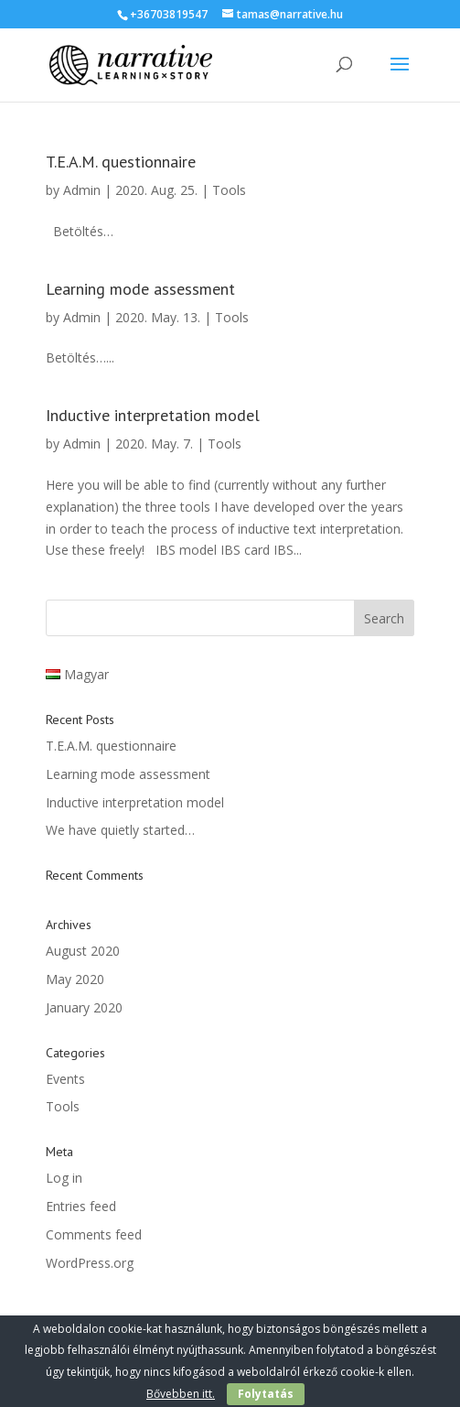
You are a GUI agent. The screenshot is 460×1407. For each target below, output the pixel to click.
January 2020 (84, 1007)
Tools (229, 190)
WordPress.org (90, 1263)
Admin (82, 190)
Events (65, 1079)
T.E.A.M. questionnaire (121, 161)
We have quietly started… (120, 830)
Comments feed (94, 1234)
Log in (64, 1177)
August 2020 (83, 950)
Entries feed (81, 1206)
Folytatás (266, 1394)
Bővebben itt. (180, 1394)
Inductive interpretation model (153, 415)
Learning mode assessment (140, 288)
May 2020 (75, 979)
